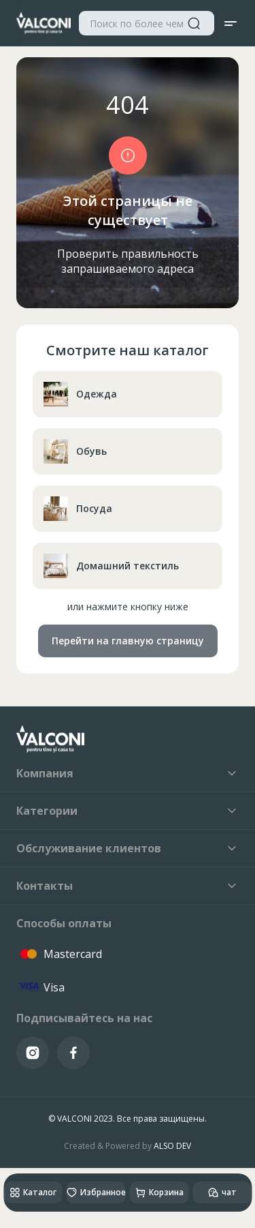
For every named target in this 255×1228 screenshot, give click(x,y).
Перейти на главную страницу (128, 640)
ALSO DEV (172, 1146)
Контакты (127, 885)
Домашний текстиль (111, 566)
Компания (127, 773)
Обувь (75, 451)
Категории (127, 810)
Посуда (78, 508)
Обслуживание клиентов (127, 848)
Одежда (80, 394)
